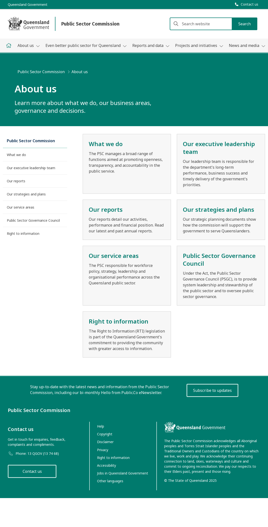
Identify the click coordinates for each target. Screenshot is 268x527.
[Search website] (213, 24)
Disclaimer (105, 441)
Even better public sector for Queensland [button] (85, 45)
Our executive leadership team (31, 168)
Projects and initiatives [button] (199, 45)
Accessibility (106, 465)
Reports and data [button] (150, 45)
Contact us (32, 471)
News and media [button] (247, 45)
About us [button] (29, 45)
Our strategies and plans (26, 194)
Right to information (23, 233)
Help (100, 426)
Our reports (16, 181)
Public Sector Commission (41, 71)
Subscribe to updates (212, 390)
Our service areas (20, 207)
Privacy (102, 450)
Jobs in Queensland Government (122, 473)
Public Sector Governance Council (33, 220)
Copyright (104, 434)
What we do (16, 154)
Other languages (110, 481)
